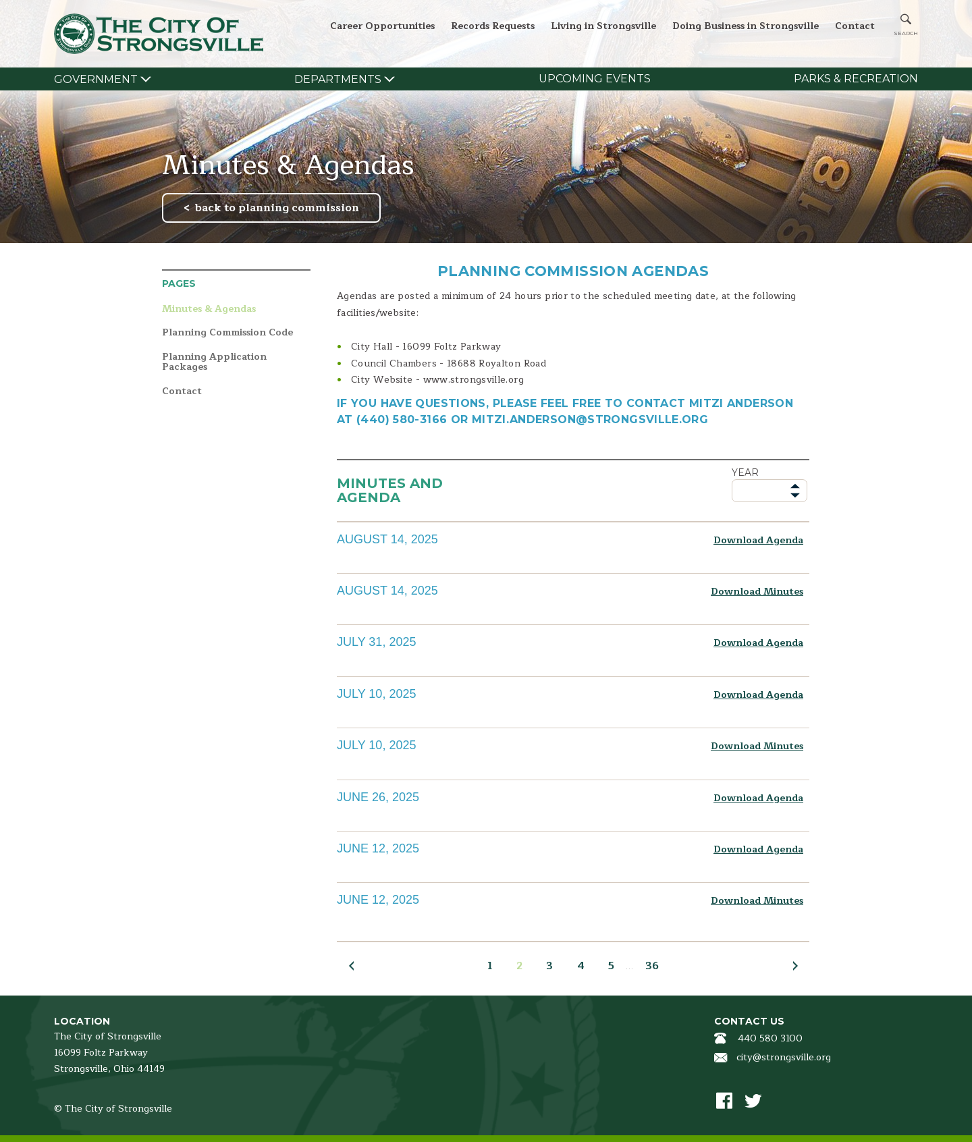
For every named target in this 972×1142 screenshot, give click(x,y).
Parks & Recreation (856, 78)
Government (96, 79)
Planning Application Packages (214, 362)
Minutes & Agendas (209, 309)
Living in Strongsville (603, 26)
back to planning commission (277, 208)
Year (745, 472)
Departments (337, 79)
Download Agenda (758, 540)
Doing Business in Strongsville (745, 26)
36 (652, 966)
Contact (855, 26)
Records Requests (493, 26)
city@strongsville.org (783, 1057)
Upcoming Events (595, 78)
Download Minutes (757, 591)
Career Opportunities (382, 26)
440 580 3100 (770, 1038)
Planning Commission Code (227, 333)
